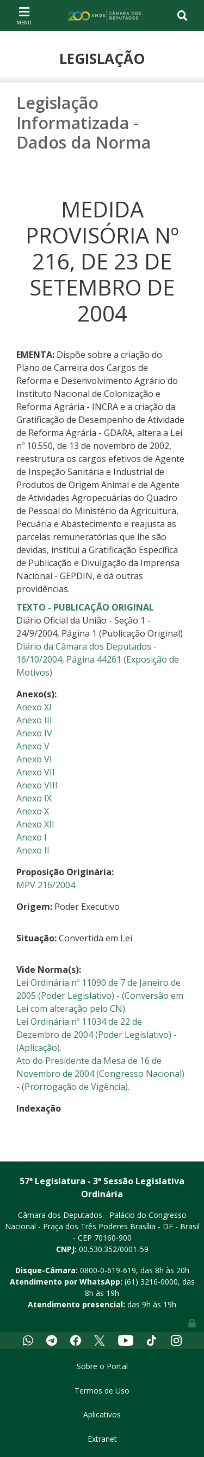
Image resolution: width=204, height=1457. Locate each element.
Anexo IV (34, 733)
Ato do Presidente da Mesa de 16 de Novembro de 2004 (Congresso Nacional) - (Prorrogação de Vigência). (100, 1074)
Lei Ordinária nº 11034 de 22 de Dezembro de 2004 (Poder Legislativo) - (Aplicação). (96, 1035)
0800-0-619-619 (108, 1270)
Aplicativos (102, 1414)
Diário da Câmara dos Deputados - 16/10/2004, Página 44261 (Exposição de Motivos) (97, 659)
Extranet (102, 1439)
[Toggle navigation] (24, 15)
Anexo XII (35, 824)
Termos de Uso (102, 1390)
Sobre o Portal (102, 1366)
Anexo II (33, 850)
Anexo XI (34, 707)
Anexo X (32, 811)
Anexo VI (34, 759)
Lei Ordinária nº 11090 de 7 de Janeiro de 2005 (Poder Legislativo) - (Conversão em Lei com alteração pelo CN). (99, 996)
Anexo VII (35, 772)
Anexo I (31, 837)
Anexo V (33, 746)
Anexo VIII (37, 785)
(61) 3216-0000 (151, 1281)
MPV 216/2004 (45, 885)
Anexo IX (34, 798)
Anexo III (34, 720)
